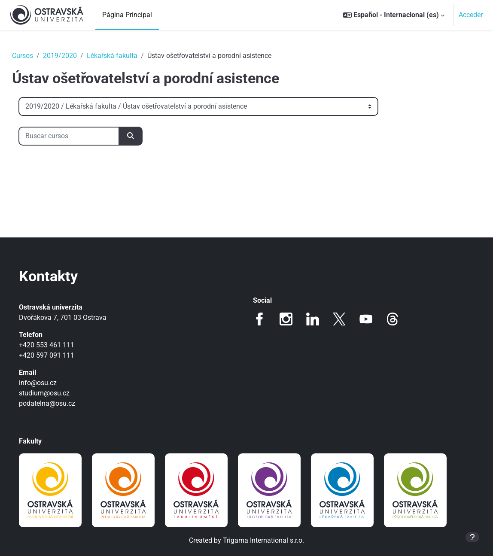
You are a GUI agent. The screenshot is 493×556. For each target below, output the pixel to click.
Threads (392, 319)
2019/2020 (72, 56)
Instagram (286, 319)
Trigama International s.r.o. (263, 540)
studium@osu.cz (56, 393)
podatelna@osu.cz (59, 403)
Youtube (365, 319)
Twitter (339, 319)
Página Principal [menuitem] (127, 15)
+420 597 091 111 (58, 355)
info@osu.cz (50, 383)
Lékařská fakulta (124, 56)
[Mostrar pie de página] (472, 537)
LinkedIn (312, 319)
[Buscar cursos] (80, 136)
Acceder (471, 15)
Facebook (259, 319)
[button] (393, 15)
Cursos (34, 56)
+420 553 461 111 (58, 345)
